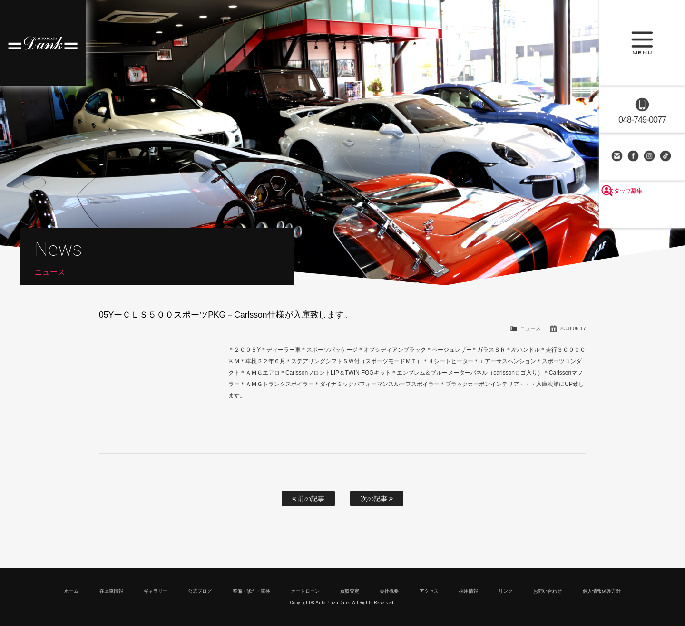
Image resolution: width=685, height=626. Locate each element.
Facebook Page (634, 157)
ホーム (71, 591)
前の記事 (308, 498)
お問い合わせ (618, 157)
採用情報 (468, 591)
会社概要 (389, 591)
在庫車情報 (111, 591)
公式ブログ (200, 591)
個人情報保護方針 (602, 591)
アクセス (429, 591)
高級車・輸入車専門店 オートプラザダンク (43, 43)
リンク (506, 591)
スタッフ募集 (642, 215)
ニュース (530, 328)
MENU (642, 43)
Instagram (650, 157)
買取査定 (349, 591)
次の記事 (377, 498)
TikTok (666, 157)
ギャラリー (155, 591)
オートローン (305, 591)
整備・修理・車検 (252, 591)
